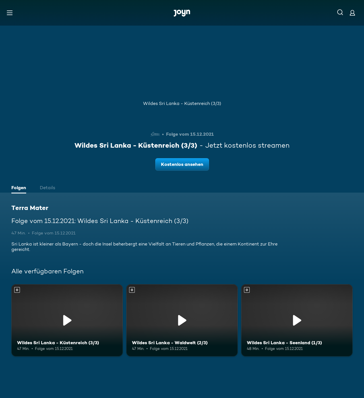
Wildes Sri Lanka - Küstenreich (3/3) (182, 103)
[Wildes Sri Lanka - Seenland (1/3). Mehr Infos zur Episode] (297, 320)
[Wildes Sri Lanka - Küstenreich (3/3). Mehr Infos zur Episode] (67, 320)
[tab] (20, 188)
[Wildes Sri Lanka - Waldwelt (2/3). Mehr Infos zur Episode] (182, 320)
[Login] (352, 13)
